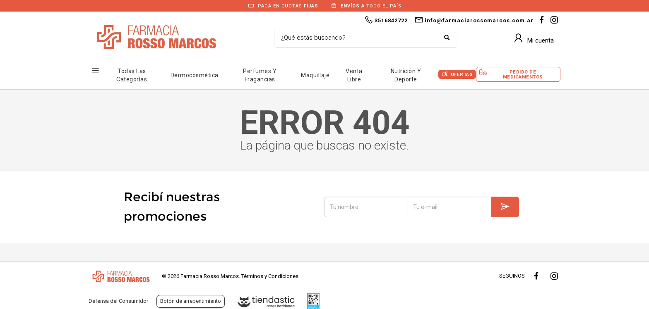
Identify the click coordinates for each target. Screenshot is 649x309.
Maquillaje (315, 75)
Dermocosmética (195, 75)
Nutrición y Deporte (406, 75)
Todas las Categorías (131, 75)
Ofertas (462, 74)
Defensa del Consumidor (118, 301)
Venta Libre (354, 75)
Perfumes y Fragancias (259, 75)
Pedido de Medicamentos (523, 74)
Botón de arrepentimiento (190, 301)
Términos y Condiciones (269, 276)
